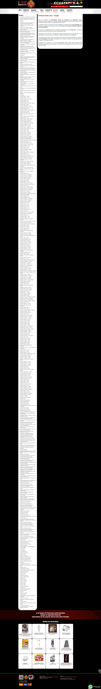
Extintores (22, 591)
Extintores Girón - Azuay (24, 204)
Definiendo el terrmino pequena (25, 558)
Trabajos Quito (22, 578)
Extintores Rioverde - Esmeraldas (26, 189)
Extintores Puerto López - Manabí (26, 288)
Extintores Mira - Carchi (24, 185)
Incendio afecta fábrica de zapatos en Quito (27, 411)
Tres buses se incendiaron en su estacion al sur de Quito (27, 44)
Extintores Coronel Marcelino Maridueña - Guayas (27, 255)
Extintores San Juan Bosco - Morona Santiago (28, 140)
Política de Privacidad (23, 681)
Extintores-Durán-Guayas (24, 402)
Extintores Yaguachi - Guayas (25, 324)
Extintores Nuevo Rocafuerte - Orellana (27, 128)
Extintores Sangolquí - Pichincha (25, 386)
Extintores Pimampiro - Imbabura (25, 222)
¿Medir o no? (22, 562)
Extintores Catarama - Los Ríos (25, 243)
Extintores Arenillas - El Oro (25, 322)
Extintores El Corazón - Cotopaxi (25, 149)
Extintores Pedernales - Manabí (25, 331)
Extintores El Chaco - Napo (24, 205)
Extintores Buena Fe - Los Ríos (25, 362)
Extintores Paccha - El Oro (24, 148)
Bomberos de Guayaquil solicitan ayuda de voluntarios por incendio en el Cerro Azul (27, 446)
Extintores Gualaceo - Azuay (25, 311)
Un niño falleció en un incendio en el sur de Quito (27, 443)
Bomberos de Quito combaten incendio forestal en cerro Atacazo (26, 432)
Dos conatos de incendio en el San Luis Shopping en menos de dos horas (27, 436)
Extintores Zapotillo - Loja (24, 173)
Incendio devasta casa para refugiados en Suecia (27, 488)
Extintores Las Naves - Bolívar (25, 145)
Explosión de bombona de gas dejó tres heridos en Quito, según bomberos (27, 530)
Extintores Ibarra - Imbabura (25, 390)
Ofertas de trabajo (23, 572)
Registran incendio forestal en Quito (26, 64)
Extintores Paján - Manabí (24, 253)
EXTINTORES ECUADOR (24, 568)
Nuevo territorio (22, 554)
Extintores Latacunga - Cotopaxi (25, 383)
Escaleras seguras (23, 567)
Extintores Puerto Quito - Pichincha (26, 182)
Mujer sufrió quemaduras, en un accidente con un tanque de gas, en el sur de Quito (28, 481)
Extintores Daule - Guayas (24, 385)
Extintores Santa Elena (24, 366)
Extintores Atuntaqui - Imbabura (25, 330)
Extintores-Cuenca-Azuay (24, 407)
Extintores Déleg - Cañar (24, 100)
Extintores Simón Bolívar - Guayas (26, 261)
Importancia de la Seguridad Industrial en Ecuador (27, 600)
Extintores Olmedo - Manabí (25, 162)
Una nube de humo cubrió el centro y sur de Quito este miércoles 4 (27, 441)
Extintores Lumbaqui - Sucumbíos (26, 157)
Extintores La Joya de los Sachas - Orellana (27, 296)
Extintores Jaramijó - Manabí (25, 320)
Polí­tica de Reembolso (23, 682)
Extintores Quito (23, 582)
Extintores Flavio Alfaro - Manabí (25, 241)
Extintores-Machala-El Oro (24, 404)
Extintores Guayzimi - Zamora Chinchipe (27, 152)
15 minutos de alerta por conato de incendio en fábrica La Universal (27, 465)
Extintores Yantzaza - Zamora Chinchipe (27, 279)
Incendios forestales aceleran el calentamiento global (28, 565)
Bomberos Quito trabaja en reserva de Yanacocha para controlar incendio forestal (27, 47)
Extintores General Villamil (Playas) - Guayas (28, 353)
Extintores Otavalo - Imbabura (25, 365)
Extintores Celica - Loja (24, 210)
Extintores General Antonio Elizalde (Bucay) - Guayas (28, 236)
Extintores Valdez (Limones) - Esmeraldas (27, 223)
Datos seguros (22, 550)
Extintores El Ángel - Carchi (25, 216)
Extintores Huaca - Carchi (24, 202)
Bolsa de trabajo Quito (24, 575)
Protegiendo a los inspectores (25, 563)
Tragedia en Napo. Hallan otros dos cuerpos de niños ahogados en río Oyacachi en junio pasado (27, 452)
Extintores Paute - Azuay (24, 258)
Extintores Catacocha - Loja (25, 248)
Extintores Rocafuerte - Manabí (25, 281)
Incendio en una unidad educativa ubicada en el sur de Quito (28, 53)
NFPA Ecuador (22, 587)
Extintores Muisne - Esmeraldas (25, 232)
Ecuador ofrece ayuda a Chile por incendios (27, 439)
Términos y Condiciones (24, 680)
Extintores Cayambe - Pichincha (25, 364)
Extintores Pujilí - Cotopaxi (24, 291)
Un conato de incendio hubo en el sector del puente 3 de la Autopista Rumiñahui (27, 460)
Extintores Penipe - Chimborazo (25, 120)
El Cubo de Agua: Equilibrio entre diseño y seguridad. (27, 509)
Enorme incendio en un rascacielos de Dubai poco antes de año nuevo (27, 476)
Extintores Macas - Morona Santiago (26, 326)
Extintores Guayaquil (23, 593)
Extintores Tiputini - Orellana (25, 96)
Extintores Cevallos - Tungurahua (25, 174)
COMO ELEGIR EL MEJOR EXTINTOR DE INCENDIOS (27, 596)
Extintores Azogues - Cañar (25, 352)
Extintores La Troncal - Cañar (25, 357)
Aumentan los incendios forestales (26, 27)
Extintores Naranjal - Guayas (25, 341)
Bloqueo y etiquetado (23, 555)
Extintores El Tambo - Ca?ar (25, 217)
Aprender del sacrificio (24, 552)
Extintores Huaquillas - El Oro (25, 375)
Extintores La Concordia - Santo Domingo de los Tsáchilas (27, 348)
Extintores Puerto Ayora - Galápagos (26, 298)
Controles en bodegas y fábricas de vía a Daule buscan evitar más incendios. (27, 524)
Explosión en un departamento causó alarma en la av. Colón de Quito (27, 534)
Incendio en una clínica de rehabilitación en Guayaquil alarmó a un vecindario (27, 469)
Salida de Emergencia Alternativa (25, 522)
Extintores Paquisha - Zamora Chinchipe (27, 116)
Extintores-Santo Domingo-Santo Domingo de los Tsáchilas (28, 406)
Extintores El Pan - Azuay (24, 97)
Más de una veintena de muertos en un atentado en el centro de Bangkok (26, 506)
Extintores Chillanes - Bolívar (25, 178)
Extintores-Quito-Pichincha (24, 409)
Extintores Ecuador (23, 601)
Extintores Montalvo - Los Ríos (25, 303)
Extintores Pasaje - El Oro (24, 379)
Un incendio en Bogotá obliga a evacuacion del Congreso (27, 474)
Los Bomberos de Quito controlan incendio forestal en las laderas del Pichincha (27, 23)
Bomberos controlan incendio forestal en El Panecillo (27, 62)
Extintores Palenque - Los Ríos (25, 247)
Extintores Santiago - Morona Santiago (26, 122)
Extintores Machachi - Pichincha (25, 318)
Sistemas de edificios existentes (25, 528)
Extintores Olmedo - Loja (24, 101)
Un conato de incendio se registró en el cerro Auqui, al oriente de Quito (27, 425)
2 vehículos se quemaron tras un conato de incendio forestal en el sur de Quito (27, 456)
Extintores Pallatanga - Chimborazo (26, 198)
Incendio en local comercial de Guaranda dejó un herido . (28, 89)
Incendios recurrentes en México (25, 501)
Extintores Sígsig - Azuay (24, 195)
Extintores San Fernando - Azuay (25, 142)
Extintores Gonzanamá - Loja (25, 141)
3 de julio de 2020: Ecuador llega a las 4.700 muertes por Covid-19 (27, 49)
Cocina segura (22, 548)
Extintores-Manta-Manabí (24, 401)
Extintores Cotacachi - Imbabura (25, 278)
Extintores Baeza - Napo (24, 150)
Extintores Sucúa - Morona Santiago (26, 265)
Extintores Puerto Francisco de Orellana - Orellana (27, 370)
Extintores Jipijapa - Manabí (25, 368)
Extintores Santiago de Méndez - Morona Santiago (27, 169)
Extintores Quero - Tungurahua (25, 177)
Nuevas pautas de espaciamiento (25, 503)
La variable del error (23, 551)
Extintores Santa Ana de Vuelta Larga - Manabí (26, 286)
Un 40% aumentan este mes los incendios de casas (28, 478)
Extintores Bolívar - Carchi (24, 181)
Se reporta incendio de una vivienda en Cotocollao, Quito (26, 82)
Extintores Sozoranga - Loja (25, 112)
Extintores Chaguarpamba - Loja (25, 121)
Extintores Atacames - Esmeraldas (26, 315)
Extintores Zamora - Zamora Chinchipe (26, 299)
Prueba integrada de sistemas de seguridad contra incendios (27, 547)
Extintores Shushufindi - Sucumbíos (26, 316)
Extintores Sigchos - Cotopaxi (25, 154)
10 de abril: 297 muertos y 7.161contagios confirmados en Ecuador (27, 51)
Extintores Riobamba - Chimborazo (26, 393)
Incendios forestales (23, 545)
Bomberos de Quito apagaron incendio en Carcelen (27, 25)
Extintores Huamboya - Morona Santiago (27, 109)
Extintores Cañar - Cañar (24, 308)
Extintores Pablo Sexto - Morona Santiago (27, 103)
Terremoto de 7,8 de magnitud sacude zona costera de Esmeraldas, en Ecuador (27, 467)
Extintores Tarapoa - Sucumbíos (25, 133)
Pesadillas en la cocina (24, 513)
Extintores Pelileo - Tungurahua (25, 292)
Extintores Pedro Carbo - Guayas (25, 327)
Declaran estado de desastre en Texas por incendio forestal (27, 490)
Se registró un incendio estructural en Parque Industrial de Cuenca (28, 416)
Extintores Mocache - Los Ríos (25, 269)
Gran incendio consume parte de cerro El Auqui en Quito (27, 495)
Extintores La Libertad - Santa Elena (26, 389)
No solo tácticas (23, 539)
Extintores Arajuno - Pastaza (25, 135)
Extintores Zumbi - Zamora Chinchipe (26, 167)
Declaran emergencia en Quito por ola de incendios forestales (27, 497)
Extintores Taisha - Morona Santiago (26, 118)
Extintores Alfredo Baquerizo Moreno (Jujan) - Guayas (28, 272)
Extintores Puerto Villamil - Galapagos (26, 161)
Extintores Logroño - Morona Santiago (26, 144)
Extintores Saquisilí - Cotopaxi (25, 257)
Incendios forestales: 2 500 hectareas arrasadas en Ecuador (26, 607)
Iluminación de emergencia (24, 515)
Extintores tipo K (23, 594)
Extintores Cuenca (23, 583)
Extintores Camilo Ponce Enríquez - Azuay (27, 221)
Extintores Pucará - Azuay (24, 111)
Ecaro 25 (21, 21)
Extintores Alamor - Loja (24, 214)
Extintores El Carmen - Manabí (25, 374)
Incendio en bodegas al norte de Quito (26, 536)
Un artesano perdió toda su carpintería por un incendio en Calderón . (28, 463)
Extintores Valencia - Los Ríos (25, 319)
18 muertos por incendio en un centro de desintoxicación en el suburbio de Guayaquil (27, 68)
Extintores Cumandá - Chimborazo (26, 275)
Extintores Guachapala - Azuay (25, 124)
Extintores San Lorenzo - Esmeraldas (26, 335)
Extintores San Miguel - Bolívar (25, 252)
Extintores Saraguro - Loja (24, 206)
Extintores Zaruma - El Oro (24, 283)
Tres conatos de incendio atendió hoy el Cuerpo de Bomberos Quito (27, 458)
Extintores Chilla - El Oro (24, 117)
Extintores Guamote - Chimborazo (26, 176)
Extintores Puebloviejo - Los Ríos (25, 268)
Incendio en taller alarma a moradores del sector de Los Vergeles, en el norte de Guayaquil (27, 37)
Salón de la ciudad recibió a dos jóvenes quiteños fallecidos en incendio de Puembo (27, 499)
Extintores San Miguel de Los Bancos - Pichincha (26, 219)
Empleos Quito (22, 574)
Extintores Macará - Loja (24, 302)
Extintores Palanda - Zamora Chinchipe (27, 156)
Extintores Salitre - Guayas (24, 295)
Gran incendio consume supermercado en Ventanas (27, 532)
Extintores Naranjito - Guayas (25, 342)
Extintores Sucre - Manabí (24, 180)
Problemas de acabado (24, 512)
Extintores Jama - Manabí (24, 237)
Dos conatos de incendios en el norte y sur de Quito (28, 86)
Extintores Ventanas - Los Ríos (25, 361)
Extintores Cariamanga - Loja (25, 307)
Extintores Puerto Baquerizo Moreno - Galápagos (26, 250)
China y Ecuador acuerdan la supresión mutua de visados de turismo (28, 538)
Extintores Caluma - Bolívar (25, 244)
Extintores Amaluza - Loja (24, 146)
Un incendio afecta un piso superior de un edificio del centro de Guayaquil (27, 40)
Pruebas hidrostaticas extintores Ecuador (27, 570)
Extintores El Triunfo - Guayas (25, 356)
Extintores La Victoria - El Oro (25, 125)
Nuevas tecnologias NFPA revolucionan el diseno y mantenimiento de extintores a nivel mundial (27, 19)
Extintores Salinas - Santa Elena (25, 355)
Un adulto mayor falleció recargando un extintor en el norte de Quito (27, 486)
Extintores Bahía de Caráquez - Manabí (27, 328)
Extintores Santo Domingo (24, 454)
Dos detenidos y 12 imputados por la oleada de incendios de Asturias (27, 472)
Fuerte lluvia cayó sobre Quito (25, 543)
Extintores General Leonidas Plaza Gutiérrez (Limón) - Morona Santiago (27, 194)
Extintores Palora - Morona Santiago (26, 186)
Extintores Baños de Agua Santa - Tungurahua (26, 305)
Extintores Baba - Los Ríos (24, 225)
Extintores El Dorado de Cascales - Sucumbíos (26, 159)
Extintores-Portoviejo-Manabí (25, 400)
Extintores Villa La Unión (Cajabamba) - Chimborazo (27, 172)
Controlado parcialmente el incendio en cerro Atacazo (27, 75)
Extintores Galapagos (24, 449)
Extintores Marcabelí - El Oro (25, 197)
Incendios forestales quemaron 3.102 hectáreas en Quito (26, 492)
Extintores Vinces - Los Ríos (25, 349)
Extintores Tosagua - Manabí (25, 294)
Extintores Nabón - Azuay (24, 129)
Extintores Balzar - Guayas (24, 343)
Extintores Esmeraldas (24, 396)
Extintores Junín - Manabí (24, 226)
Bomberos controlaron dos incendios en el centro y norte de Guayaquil (27, 42)
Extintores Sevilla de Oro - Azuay (25, 105)
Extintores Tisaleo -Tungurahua (25, 132)
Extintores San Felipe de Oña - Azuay (26, 107)
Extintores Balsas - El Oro (24, 208)
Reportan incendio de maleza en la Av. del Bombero (27, 93)
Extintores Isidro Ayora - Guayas (25, 234)
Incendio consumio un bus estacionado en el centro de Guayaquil (27, 73)
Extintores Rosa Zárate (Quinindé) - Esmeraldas (26, 345)
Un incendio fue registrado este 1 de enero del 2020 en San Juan (28, 60)
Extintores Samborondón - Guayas (26, 371)
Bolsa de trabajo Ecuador (24, 576)
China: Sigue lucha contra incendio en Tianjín (28, 507)
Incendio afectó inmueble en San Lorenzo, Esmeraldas (27, 80)
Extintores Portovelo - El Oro (25, 266)
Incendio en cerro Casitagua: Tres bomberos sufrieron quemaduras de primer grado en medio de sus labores (27, 57)
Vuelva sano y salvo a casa (24, 502)
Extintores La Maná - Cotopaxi (25, 338)
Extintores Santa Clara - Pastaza (25, 136)
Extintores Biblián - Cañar (24, 229)
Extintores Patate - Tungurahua (25, 163)
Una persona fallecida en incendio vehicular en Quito (27, 66)
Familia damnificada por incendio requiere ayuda (27, 526)
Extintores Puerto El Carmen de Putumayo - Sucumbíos (27, 166)
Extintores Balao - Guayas (24, 282)
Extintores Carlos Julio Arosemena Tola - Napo (27, 114)
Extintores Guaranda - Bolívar (25, 339)
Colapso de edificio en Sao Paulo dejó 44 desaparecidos (27, 84)
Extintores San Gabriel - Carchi (25, 312)
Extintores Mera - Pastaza (24, 104)
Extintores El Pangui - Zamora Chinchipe (27, 184)
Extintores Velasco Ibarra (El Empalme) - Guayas (27, 359)
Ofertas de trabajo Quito (24, 571)
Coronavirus (22, 55)
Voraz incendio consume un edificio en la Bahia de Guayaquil (27, 29)
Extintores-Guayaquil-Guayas (25, 410)
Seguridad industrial (23, 590)
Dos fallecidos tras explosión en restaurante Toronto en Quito (27, 414)
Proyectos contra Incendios (24, 482)
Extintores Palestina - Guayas (25, 274)
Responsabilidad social (24, 542)
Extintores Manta (23, 584)
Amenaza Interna (23, 517)
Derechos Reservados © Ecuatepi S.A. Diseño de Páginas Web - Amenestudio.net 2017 (67, 679)
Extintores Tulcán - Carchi (24, 382)
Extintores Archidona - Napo (25, 227)
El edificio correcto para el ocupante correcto (27, 516)
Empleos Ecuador (23, 579)
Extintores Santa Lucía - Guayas (25, 277)
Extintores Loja (22, 398)
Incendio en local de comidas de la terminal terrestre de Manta (27, 71)
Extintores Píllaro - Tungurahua (25, 262)
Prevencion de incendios (24, 605)
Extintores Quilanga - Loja (24, 108)
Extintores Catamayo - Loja (24, 334)
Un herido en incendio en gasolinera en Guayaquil (27, 448)
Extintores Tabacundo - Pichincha (26, 290)
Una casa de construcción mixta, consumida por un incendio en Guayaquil (27, 429)
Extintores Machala (23, 580)
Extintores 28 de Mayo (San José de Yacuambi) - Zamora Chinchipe (26, 138)
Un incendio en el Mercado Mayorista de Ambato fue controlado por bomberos (27, 434)
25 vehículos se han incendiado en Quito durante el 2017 (27, 427)
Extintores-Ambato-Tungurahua (25, 397)
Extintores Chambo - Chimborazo (25, 213)
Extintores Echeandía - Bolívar (25, 239)
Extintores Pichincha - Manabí (25, 201)
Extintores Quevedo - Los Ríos (25, 394)
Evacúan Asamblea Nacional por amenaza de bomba (28, 91)
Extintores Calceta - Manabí (25, 323)
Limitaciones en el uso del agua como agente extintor (28, 603)
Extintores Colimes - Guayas (25, 240)
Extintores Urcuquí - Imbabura (25, 192)
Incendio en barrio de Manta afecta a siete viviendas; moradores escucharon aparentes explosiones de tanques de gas (27, 34)
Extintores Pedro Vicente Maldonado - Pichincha (26, 231)
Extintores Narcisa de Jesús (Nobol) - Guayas (28, 270)
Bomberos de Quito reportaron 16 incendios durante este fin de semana (27, 31)
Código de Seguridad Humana (25, 559)
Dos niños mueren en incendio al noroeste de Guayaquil (28, 420)
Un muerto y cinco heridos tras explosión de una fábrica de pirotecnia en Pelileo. (27, 418)
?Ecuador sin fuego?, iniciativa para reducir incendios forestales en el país (27, 77)
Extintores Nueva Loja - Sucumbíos (26, 377)
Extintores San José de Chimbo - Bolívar (27, 212)
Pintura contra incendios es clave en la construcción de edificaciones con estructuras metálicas (28, 520)
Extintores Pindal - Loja (24, 153)
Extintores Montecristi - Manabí (25, 373)
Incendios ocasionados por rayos (25, 561)
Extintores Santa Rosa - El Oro (25, 378)
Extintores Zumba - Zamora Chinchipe (26, 188)
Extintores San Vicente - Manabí (25, 287)
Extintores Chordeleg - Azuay (25, 209)
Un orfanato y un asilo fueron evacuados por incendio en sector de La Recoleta (27, 423)
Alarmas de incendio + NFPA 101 (25, 541)
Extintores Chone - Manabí (24, 381)
